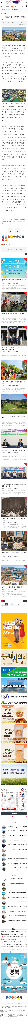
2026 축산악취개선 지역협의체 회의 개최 (13, 941)
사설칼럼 (7, 6)
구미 (4, 949)
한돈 (23, 949)
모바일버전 (20, 1003)
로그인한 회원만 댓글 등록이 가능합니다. (14, 249)
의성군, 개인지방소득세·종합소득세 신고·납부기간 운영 (12, 933)
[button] (26, 254)
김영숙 (13, 949)
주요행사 (4, 9)
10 (2, 606)
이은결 (4, 951)
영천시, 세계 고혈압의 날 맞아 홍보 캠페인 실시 (12, 936)
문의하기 (13, 1003)
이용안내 (7, 1003)
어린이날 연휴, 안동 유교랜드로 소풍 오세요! (12, 944)
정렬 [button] (25, 601)
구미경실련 (18, 949)
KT (8, 949)
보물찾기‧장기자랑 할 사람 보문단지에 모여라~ (12, 942)
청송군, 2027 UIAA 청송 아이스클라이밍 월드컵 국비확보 (13, 939)
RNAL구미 (8, 951)
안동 (6, 949)
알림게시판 (14, 6)
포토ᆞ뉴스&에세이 (13, 9)
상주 (11, 949)
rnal (21, 949)
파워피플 (21, 6)
